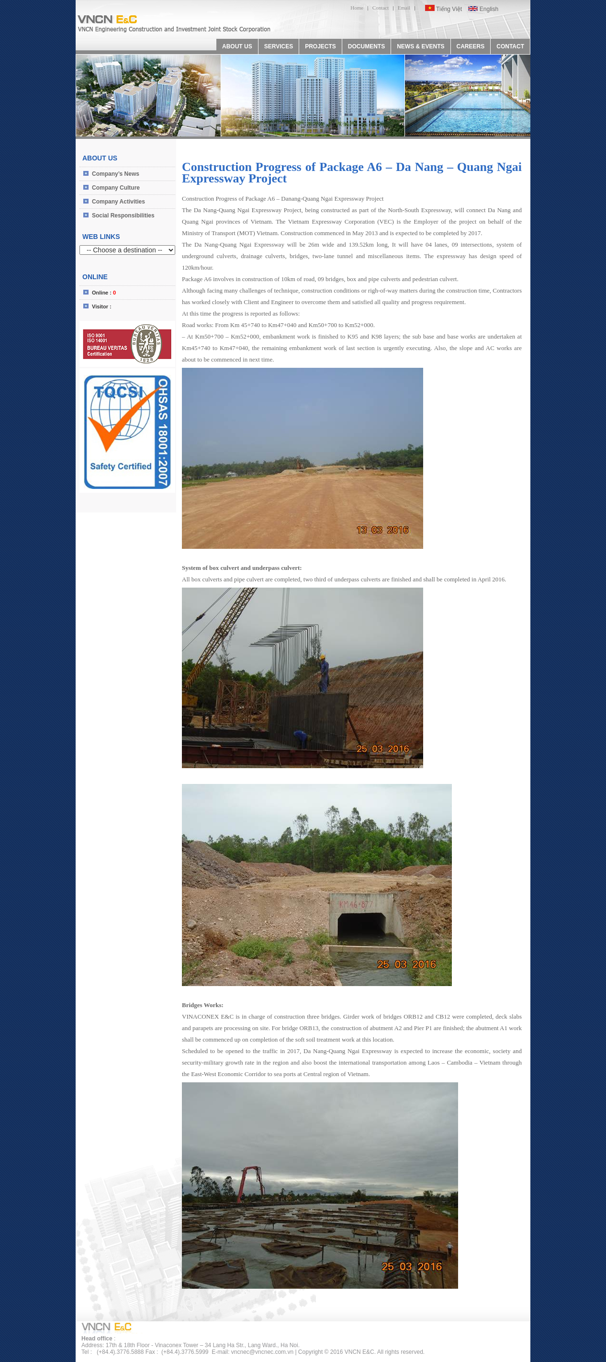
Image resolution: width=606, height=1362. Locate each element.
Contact (380, 8)
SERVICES (278, 46)
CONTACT (510, 46)
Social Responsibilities (123, 215)
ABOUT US (237, 46)
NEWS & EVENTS (420, 46)
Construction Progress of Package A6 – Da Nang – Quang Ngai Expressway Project (352, 172)
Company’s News (115, 173)
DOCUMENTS (366, 46)
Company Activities (118, 201)
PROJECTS (320, 46)
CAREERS (471, 46)
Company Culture (116, 187)
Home (356, 8)
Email (404, 8)
